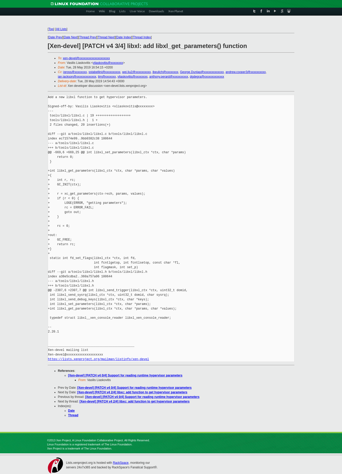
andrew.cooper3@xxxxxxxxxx (246, 72)
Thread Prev (87, 37)
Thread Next (106, 37)
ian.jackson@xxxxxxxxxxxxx (77, 76)
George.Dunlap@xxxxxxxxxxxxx (202, 72)
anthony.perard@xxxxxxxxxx (168, 76)
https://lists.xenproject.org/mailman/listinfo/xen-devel (98, 359)
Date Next (70, 37)
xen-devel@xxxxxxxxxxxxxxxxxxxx (86, 58)
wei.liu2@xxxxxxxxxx (136, 72)
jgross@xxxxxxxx (75, 72)
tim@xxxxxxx (107, 76)
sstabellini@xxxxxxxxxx (105, 72)
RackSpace (120, 463)
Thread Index (142, 37)
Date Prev (55, 37)
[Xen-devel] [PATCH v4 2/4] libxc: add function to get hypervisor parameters (132, 392)
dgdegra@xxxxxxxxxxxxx (207, 76)
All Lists (61, 29)
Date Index (123, 37)
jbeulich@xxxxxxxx (165, 72)
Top (51, 29)
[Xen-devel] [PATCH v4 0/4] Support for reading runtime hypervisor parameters (125, 375)
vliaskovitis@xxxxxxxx (108, 63)
